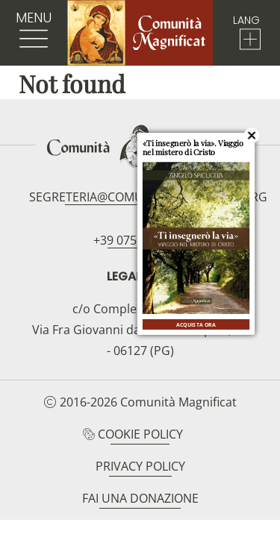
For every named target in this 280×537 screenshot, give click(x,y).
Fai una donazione (140, 498)
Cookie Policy (140, 434)
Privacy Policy (140, 466)
